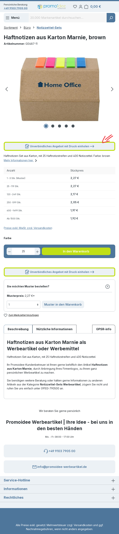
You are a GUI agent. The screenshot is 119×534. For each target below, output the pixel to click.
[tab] (18, 331)
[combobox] (68, 20)
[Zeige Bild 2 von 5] (52, 128)
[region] (59, 91)
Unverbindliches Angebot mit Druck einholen (59, 147)
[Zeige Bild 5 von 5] (72, 128)
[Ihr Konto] (91, 7)
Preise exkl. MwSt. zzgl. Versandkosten (28, 230)
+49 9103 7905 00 (17, 9)
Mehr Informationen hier (21, 162)
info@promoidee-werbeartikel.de (59, 466)
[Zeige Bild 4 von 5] (66, 128)
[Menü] (12, 20)
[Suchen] (111, 20)
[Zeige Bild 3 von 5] (59, 128)
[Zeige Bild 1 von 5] (45, 128)
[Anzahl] (23, 253)
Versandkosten (83, 525)
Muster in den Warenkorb (63, 307)
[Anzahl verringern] (10, 253)
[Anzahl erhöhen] (36, 253)
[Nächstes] (112, 91)
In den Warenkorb (76, 253)
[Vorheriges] (6, 91)
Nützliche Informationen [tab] (54, 331)
